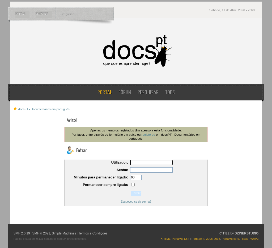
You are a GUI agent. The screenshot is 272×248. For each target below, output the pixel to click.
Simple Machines (64, 233)
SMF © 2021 (41, 233)
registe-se (148, 134)
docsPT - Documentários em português (136, 51)
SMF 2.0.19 (22, 233)
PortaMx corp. (231, 238)
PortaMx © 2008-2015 (206, 238)
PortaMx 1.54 (180, 238)
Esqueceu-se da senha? (136, 201)
